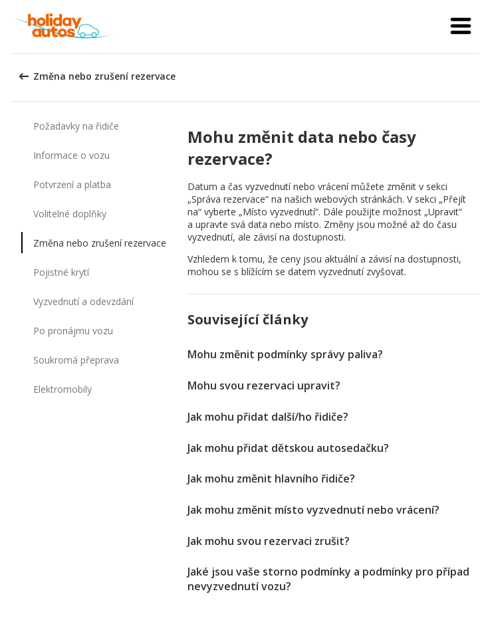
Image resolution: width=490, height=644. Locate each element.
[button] (461, 26)
